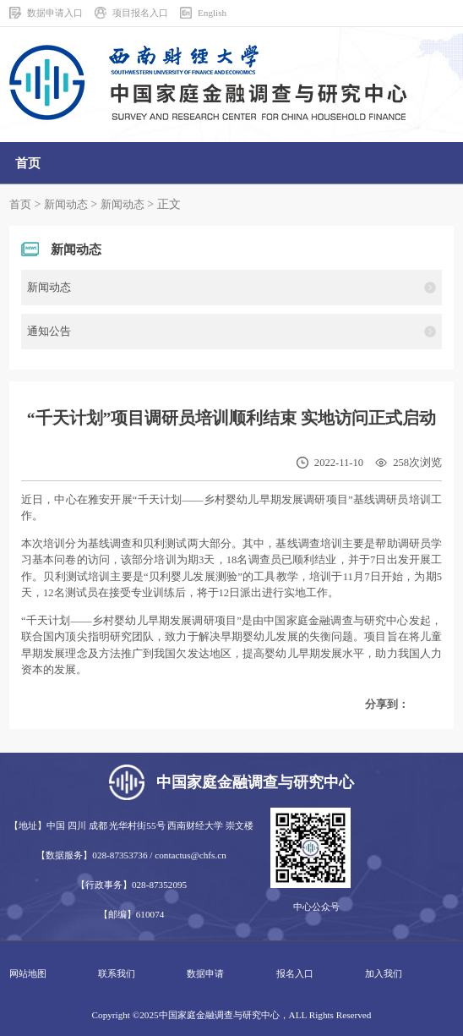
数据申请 (205, 973)
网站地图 (27, 973)
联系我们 (116, 973)
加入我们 (383, 973)
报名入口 (294, 973)
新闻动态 (66, 205)
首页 (20, 205)
